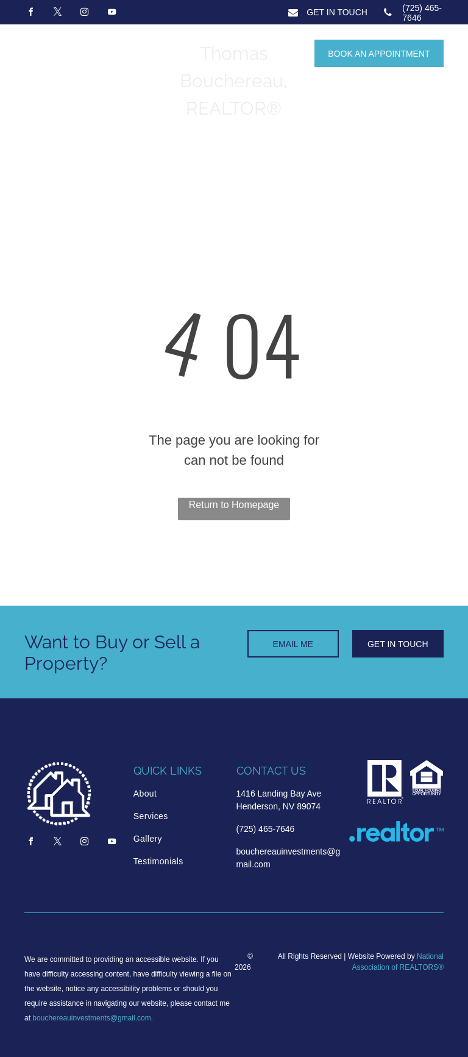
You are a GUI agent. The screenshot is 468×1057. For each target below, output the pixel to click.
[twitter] (57, 13)
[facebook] (30, 13)
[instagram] (85, 13)
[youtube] (111, 13)
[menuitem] (178, 794)
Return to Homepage (234, 505)
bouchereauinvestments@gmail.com (91, 1018)
